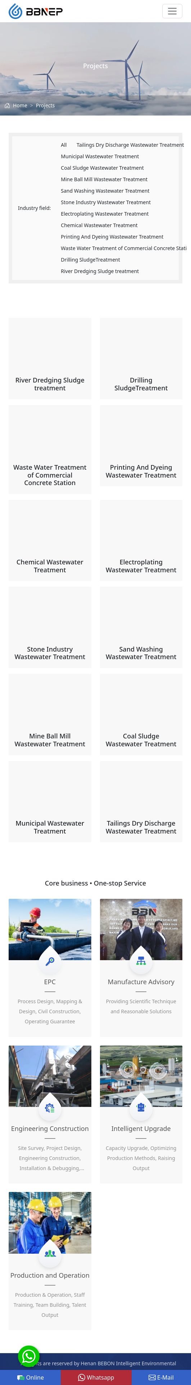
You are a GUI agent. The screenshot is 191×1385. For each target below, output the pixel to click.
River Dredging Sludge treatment (100, 271)
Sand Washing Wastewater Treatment (105, 190)
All (64, 144)
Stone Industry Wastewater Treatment (106, 202)
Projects (45, 105)
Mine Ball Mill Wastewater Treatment (104, 179)
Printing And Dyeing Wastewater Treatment (112, 236)
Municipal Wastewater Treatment (100, 156)
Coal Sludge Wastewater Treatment (102, 167)
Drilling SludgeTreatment (90, 259)
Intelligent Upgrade (141, 1128)
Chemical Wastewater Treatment (99, 225)
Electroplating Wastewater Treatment (105, 213)
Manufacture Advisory (141, 981)
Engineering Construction (50, 1128)
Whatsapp (96, 1377)
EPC (50, 981)
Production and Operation (50, 1275)
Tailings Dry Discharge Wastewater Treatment (130, 144)
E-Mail (161, 1377)
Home (20, 105)
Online (30, 1377)
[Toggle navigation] (172, 11)
